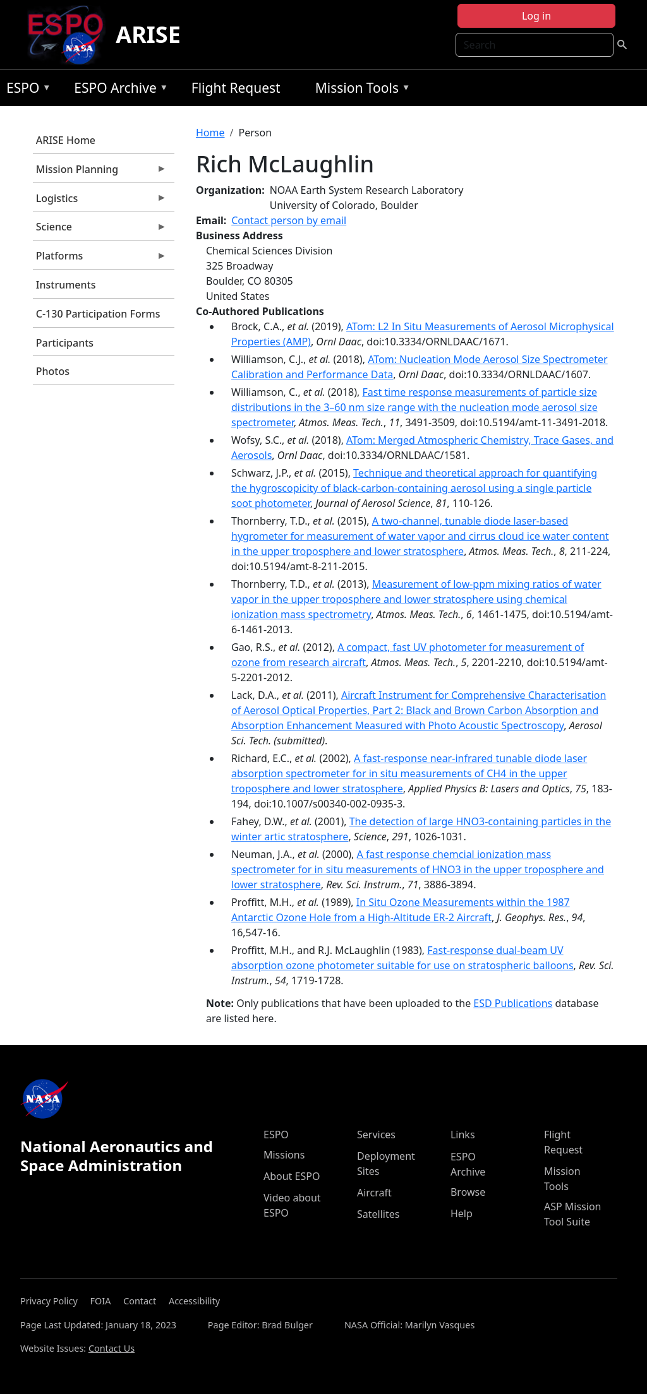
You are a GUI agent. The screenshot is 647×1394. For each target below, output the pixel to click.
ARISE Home (65, 140)
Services (376, 1134)
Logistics (100, 201)
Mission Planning (100, 172)
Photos (53, 371)
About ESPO (291, 1176)
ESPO (25, 90)
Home (210, 133)
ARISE (148, 34)
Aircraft (374, 1193)
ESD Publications (512, 1003)
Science (100, 230)
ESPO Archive (118, 90)
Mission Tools (360, 90)
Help (461, 1213)
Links (462, 1134)
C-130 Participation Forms (98, 314)
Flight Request (236, 88)
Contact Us (111, 1348)
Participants (65, 343)
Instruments (66, 285)
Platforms (100, 259)
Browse (467, 1192)
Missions (284, 1155)
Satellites (378, 1214)
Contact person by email (288, 220)
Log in (536, 16)
